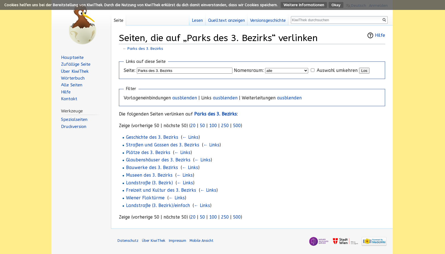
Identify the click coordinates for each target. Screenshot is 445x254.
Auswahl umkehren (337, 70)
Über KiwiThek (75, 71)
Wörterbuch (73, 78)
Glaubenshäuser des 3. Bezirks (158, 160)
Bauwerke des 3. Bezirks (152, 167)
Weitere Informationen (304, 5)
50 (202, 125)
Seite (118, 20)
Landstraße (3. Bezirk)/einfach (158, 205)
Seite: (129, 70)
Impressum (177, 240)
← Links (190, 137)
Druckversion (73, 126)
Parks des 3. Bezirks (145, 48)
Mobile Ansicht (201, 240)
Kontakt (69, 98)
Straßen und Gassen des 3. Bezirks (162, 145)
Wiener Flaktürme (145, 197)
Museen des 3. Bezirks (149, 175)
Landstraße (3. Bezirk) (149, 182)
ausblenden (184, 98)
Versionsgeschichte (268, 20)
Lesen (197, 20)
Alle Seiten (71, 84)
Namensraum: (249, 70)
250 (225, 125)
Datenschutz (127, 240)
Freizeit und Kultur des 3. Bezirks (161, 190)
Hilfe (380, 35)
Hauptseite (72, 57)
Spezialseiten (74, 119)
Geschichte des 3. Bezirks (152, 137)
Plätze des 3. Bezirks (148, 152)
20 (193, 125)
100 (213, 125)
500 (237, 125)
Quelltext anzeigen (226, 20)
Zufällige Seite (76, 64)
